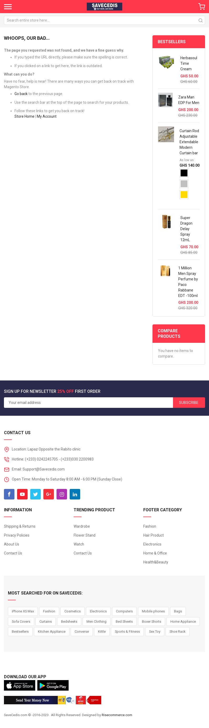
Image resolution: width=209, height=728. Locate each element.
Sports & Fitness (127, 631)
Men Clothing (96, 621)
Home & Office (155, 553)
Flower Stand (84, 535)
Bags (178, 611)
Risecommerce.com (117, 715)
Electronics (152, 544)
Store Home (24, 116)
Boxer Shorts (151, 621)
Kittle (102, 631)
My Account (47, 116)
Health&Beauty (155, 562)
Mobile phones (153, 611)
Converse (82, 631)
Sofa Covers (21, 621)
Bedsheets (69, 621)
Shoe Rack (178, 631)
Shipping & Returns (19, 526)
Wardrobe (82, 526)
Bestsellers (20, 631)
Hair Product (153, 535)
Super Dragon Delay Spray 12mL (186, 229)
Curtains (45, 621)
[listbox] (190, 186)
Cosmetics (72, 611)
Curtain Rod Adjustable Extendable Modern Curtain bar (189, 142)
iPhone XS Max (23, 611)
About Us (11, 544)
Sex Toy (154, 631)
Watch (79, 544)
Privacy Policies (16, 535)
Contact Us (13, 553)
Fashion (149, 526)
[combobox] (104, 20)
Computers (124, 611)
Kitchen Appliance (51, 631)
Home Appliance (183, 621)
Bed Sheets (124, 621)
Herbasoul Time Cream (188, 63)
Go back (21, 94)
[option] (184, 173)
